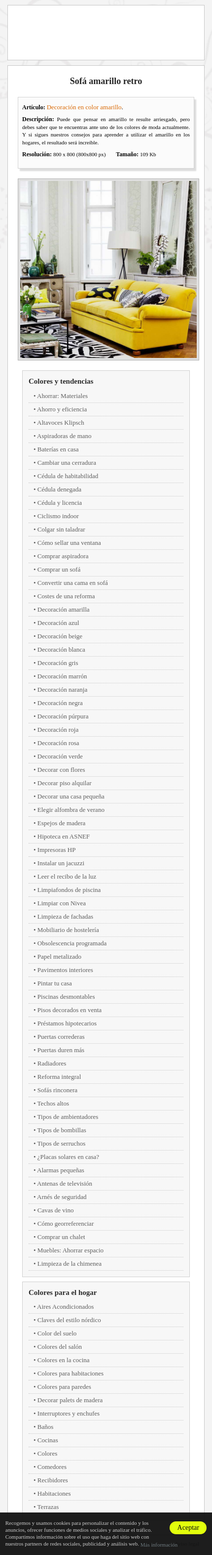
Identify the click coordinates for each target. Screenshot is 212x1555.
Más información (159, 1545)
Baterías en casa (58, 449)
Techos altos (53, 1103)
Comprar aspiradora (63, 556)
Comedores (52, 1466)
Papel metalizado (59, 956)
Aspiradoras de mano (64, 436)
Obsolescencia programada (71, 943)
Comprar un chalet (61, 1237)
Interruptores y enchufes (68, 1413)
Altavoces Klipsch (60, 422)
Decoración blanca (61, 649)
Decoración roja (57, 729)
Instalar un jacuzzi (60, 863)
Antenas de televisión (64, 1183)
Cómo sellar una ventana (69, 542)
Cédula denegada (59, 489)
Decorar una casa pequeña (71, 796)
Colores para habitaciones (70, 1373)
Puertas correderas (61, 1036)
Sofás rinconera (57, 1090)
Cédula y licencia (59, 502)
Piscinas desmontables (66, 996)
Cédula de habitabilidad (67, 476)
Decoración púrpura (63, 716)
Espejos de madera (61, 823)
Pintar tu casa (54, 983)
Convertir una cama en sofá (72, 582)
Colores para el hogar (63, 1292)
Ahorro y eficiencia (62, 409)
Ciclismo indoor (58, 516)
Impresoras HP (56, 849)
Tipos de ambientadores (68, 1116)
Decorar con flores (61, 769)
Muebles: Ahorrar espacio (70, 1250)
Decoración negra (60, 703)
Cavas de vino (55, 1210)
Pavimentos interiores (65, 970)
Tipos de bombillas (61, 1130)
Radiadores (51, 1063)
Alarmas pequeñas (60, 1170)
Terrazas (48, 1507)
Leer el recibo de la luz (66, 876)
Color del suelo (56, 1333)
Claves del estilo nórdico (69, 1320)
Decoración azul (58, 622)
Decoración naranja (62, 689)
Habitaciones (54, 1493)
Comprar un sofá (58, 569)
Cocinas (47, 1440)
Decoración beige (59, 636)
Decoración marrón (62, 676)
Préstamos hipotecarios (67, 1023)
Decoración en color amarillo (84, 107)
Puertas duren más (60, 1050)
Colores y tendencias (61, 381)
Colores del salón (59, 1346)
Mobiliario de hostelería (68, 929)
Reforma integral (59, 1076)
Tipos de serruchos (61, 1143)
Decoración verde (60, 756)
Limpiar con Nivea (61, 903)
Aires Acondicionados (65, 1306)
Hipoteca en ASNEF (63, 836)
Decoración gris (57, 662)
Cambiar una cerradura (66, 462)
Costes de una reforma (66, 596)
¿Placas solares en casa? (68, 1156)
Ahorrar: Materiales (62, 396)
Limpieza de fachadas (65, 916)
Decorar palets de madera (70, 1400)
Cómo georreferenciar (65, 1223)
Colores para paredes (64, 1386)
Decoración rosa (58, 743)
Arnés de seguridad (61, 1196)
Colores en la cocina (63, 1360)
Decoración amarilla (63, 609)
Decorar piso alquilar (64, 783)
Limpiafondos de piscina (69, 889)
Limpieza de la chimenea (69, 1263)
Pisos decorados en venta (69, 1010)
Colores (47, 1453)
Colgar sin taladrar (61, 529)
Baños (45, 1426)
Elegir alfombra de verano (71, 809)
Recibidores (52, 1480)
